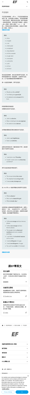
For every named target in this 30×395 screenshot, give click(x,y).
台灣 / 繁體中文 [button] (7, 369)
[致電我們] (27, 2)
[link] (5, 6)
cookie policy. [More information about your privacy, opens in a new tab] (5, 389)
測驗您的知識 (6, 30)
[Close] (28, 376)
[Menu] (27, 6)
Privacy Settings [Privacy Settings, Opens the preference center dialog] (8, 392)
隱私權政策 (5, 373)
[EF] (15, 2)
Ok (22, 392)
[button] (3, 2)
